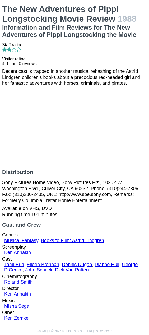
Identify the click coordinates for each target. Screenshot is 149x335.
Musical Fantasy (21, 240)
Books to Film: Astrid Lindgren (72, 240)
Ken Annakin (17, 252)
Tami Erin (14, 264)
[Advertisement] (74, 128)
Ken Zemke (16, 318)
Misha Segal (17, 306)
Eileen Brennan (43, 264)
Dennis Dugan (77, 264)
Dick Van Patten (72, 270)
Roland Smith (18, 282)
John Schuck (38, 270)
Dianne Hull (107, 264)
